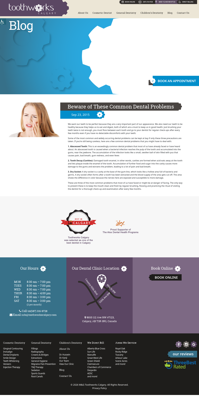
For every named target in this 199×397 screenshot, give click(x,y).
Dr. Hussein (65, 354)
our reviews (183, 353)
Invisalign (8, 352)
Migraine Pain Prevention (44, 365)
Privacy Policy (99, 390)
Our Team (64, 361)
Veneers (7, 365)
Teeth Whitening (11, 361)
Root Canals (37, 378)
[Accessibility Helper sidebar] (3, 22)
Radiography (37, 352)
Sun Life (91, 352)
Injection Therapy (12, 368)
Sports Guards (38, 375)
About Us (83, 12)
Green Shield (93, 361)
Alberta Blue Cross (96, 348)
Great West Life (95, 358)
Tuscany (119, 355)
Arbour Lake (121, 358)
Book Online (166, 277)
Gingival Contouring (13, 348)
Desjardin (92, 371)
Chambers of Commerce (99, 368)
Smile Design (9, 358)
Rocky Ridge (121, 352)
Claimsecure (93, 365)
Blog (170, 12)
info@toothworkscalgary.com (39, 315)
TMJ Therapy (37, 368)
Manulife (91, 355)
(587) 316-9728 (147, 2)
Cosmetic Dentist (102, 12)
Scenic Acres (121, 361)
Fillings (34, 348)
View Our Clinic (66, 364)
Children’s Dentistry (151, 12)
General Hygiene (39, 361)
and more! (92, 378)
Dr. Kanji (63, 358)
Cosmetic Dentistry (14, 342)
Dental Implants (11, 355)
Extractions (37, 358)
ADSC (90, 375)
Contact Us (183, 12)
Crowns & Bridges (40, 355)
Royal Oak (120, 348)
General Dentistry (126, 12)
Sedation (35, 371)
